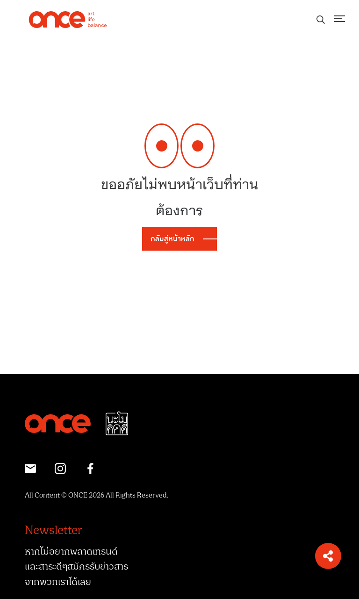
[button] (328, 556)
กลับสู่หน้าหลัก (172, 239)
